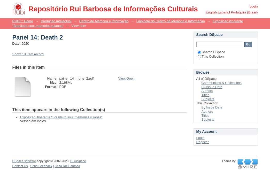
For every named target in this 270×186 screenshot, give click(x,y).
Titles (206, 95)
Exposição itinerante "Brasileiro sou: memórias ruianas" (61, 117)
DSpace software (24, 161)
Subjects (208, 99)
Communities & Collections (222, 83)
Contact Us (20, 166)
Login (254, 6)
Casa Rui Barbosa (67, 166)
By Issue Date (212, 87)
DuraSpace (78, 161)
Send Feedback (41, 166)
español (224, 12)
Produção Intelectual (56, 21)
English (211, 12)
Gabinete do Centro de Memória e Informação (170, 21)
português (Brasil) (244, 12)
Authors (207, 91)
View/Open (126, 78)
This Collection (211, 56)
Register (202, 142)
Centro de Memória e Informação (104, 21)
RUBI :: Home (22, 21)
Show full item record (28, 54)
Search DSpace (211, 52)
